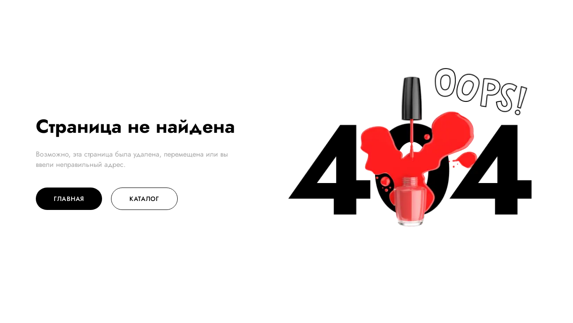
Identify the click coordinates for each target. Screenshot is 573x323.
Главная (69, 198)
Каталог (144, 198)
